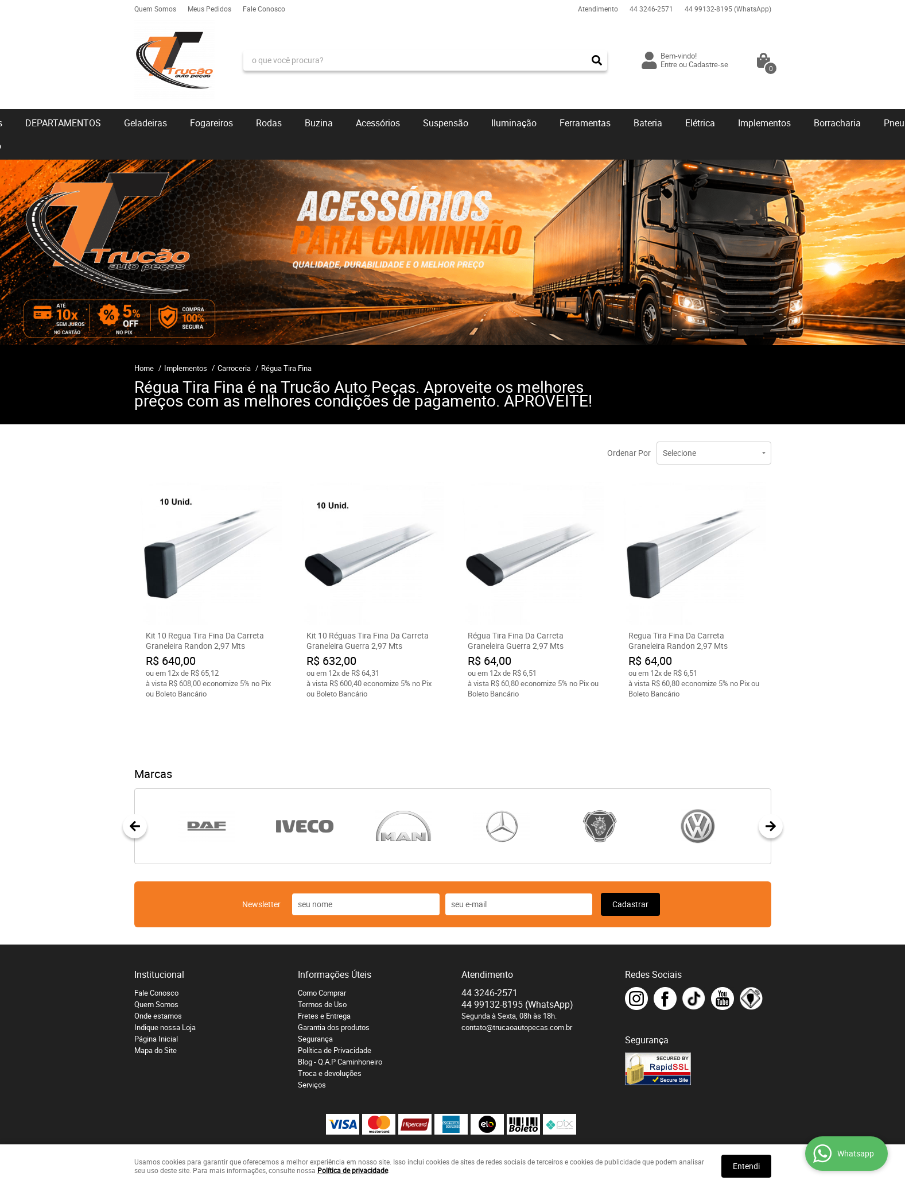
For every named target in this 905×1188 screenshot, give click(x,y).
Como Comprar (322, 949)
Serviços (312, 1041)
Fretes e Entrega (324, 972)
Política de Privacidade (334, 1006)
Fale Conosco (264, 8)
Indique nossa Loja (165, 983)
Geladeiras (145, 123)
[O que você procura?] (596, 60)
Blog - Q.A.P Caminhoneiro (340, 1018)
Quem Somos (155, 8)
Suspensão (445, 123)
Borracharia (837, 123)
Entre (669, 64)
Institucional (159, 930)
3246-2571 (651, 8)
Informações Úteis (334, 930)
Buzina (319, 123)
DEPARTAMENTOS (63, 123)
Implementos (764, 123)
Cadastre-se (708, 64)
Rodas (269, 123)
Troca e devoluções (330, 1029)
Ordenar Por (629, 452)
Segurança (315, 995)
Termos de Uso (322, 960)
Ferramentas (585, 123)
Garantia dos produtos (334, 983)
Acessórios (378, 123)
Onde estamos (158, 972)
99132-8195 (728, 8)
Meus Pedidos (209, 8)
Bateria (648, 123)
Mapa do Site (155, 1006)
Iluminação (514, 123)
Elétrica (700, 123)
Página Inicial (156, 995)
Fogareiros (211, 123)
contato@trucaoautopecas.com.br (516, 983)
